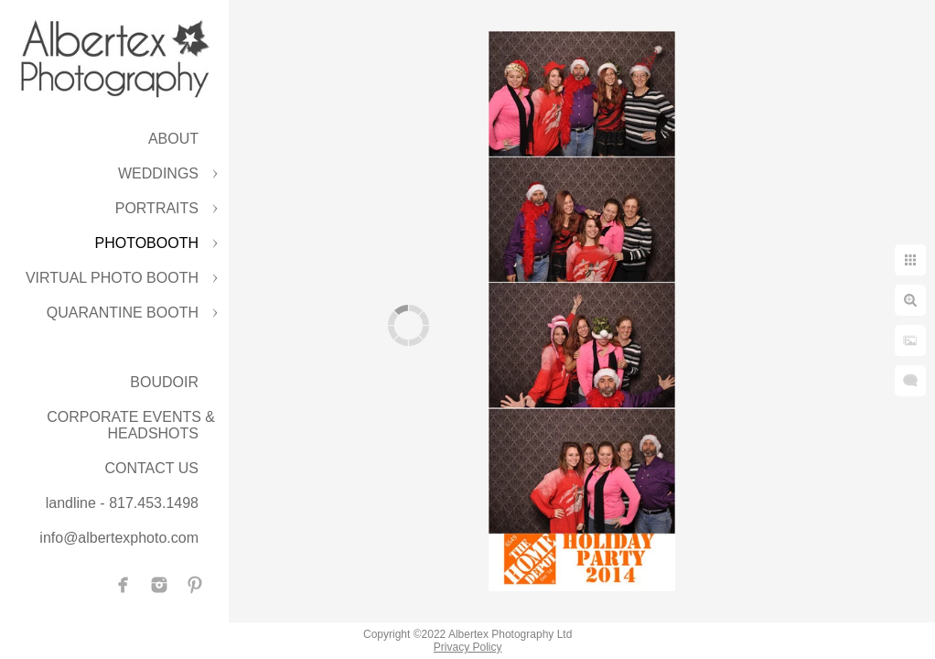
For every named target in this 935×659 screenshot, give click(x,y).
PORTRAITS (157, 208)
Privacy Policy (468, 647)
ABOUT (173, 138)
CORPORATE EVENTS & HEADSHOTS (131, 425)
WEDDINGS (158, 173)
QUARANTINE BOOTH (123, 312)
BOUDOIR (164, 382)
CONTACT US (151, 468)
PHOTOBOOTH (147, 243)
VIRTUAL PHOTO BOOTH (112, 278)
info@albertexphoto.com (119, 538)
